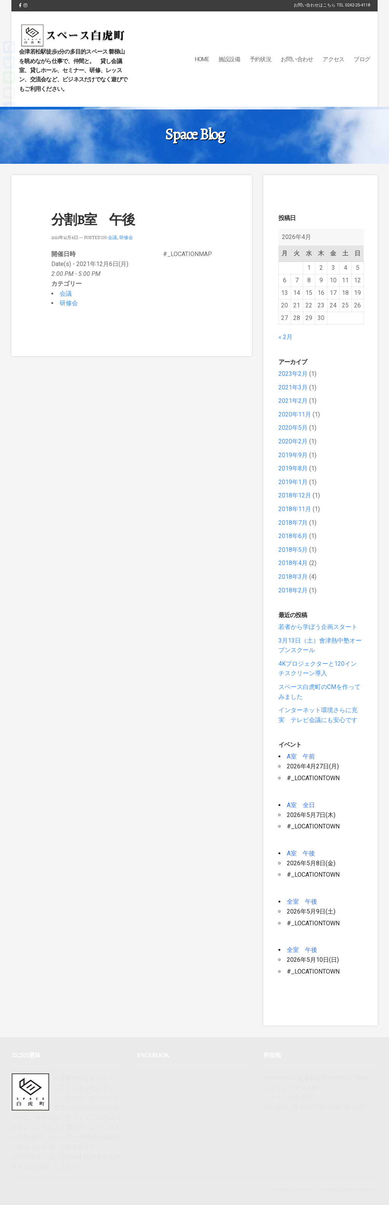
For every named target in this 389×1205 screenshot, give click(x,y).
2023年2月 (293, 373)
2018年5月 (293, 549)
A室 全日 (301, 805)
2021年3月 (293, 387)
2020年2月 (293, 441)
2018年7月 (293, 522)
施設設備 (229, 59)
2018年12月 (294, 495)
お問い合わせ (297, 59)
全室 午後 (302, 901)
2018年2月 (293, 590)
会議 (112, 237)
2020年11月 (294, 414)
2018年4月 (293, 563)
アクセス (333, 59)
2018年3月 (293, 576)
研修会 (126, 237)
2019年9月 (293, 455)
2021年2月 (293, 400)
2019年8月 (293, 468)
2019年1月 (293, 482)
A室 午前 (301, 756)
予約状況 (260, 59)
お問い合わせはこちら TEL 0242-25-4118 (332, 5)
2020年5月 (293, 427)
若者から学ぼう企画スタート (317, 626)
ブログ (362, 59)
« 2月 (285, 336)
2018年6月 (293, 536)
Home (202, 59)
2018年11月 (294, 509)
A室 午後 (301, 853)
